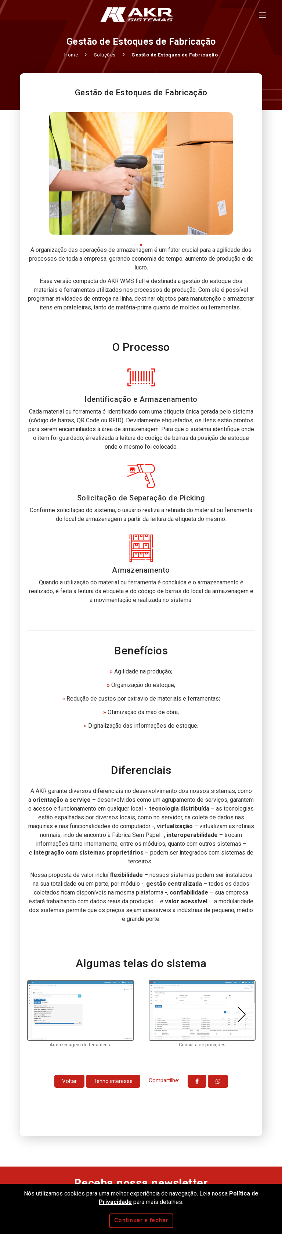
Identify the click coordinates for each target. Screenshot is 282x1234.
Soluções (105, 55)
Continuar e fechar (141, 1220)
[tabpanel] (141, 173)
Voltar (69, 1081)
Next (241, 1014)
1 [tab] (141, 244)
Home (71, 55)
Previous (40, 1014)
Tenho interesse (113, 1081)
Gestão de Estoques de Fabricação (174, 55)
